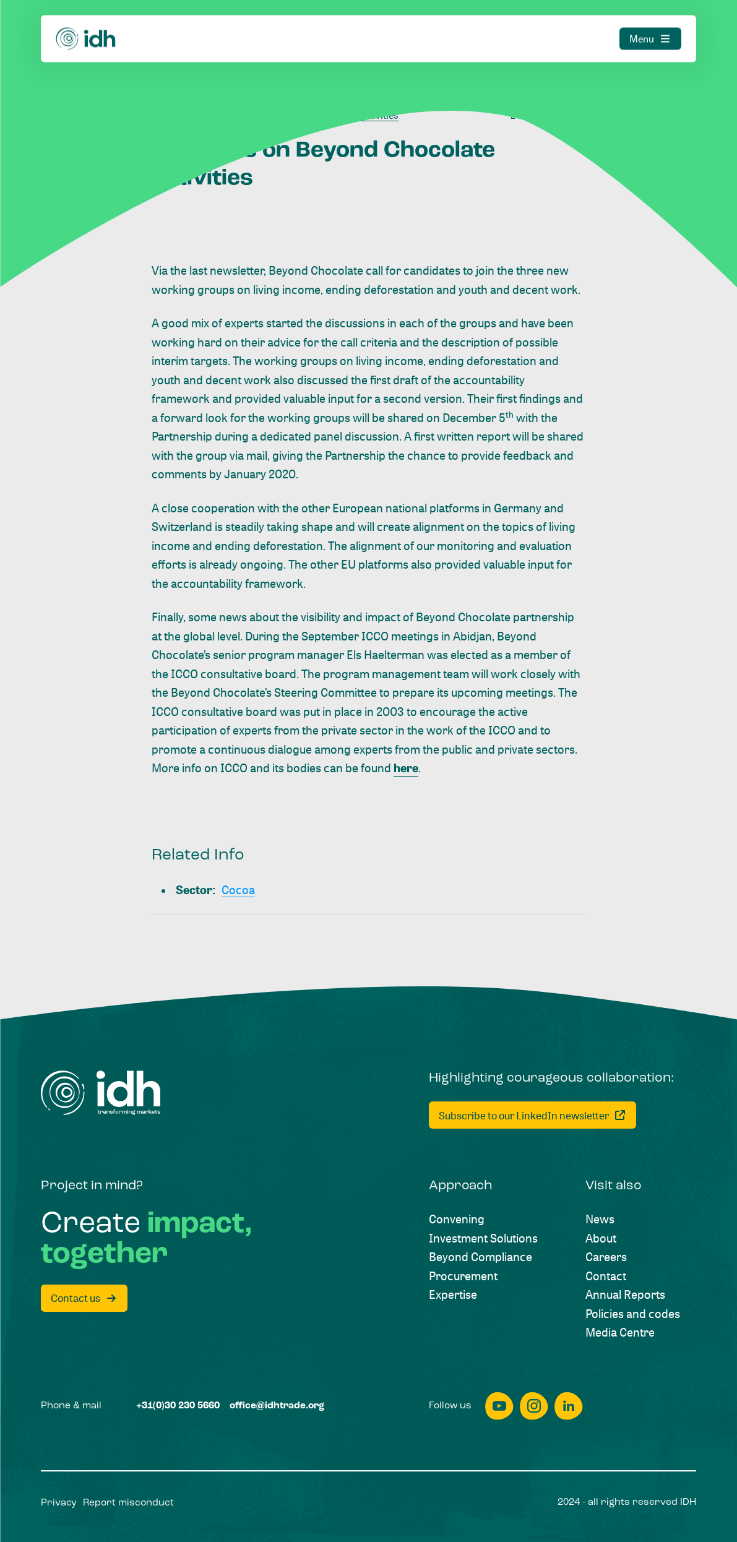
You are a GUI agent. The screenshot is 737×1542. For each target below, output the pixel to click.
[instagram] (534, 1406)
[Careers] (606, 1257)
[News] (599, 1219)
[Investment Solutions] (483, 1238)
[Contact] (605, 1276)
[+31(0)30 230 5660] (178, 1406)
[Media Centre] (620, 1332)
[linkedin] (569, 1406)
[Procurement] (463, 1276)
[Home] (86, 15)
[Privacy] (59, 1503)
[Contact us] (84, 1298)
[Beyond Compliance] (480, 1257)
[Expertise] (453, 1294)
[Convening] (457, 1219)
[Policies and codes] (632, 1314)
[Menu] (650, 15)
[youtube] (499, 1406)
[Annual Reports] (625, 1294)
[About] (600, 1238)
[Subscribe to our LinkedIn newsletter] (532, 1115)
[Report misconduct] (128, 1503)
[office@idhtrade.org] (277, 1406)
